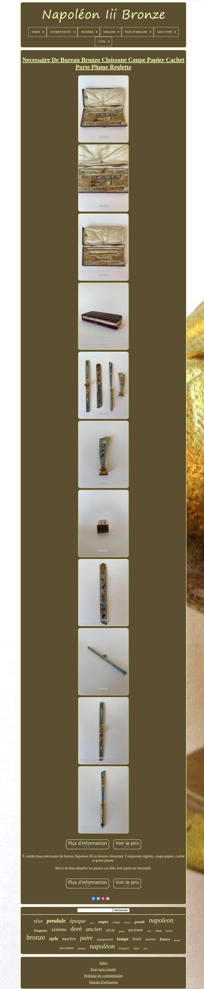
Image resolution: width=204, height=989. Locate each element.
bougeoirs (40, 930)
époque (78, 921)
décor (92, 923)
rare (145, 948)
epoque (81, 948)
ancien (94, 929)
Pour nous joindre (103, 969)
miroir (127, 922)
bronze (35, 937)
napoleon (161, 920)
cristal (158, 930)
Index (103, 963)
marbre (69, 938)
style (53, 938)
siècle (110, 930)
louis (136, 938)
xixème (59, 929)
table (136, 948)
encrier (177, 940)
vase (149, 930)
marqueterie (105, 939)
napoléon (102, 946)
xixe (38, 921)
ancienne (135, 929)
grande (139, 922)
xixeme (150, 939)
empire (103, 922)
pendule (56, 921)
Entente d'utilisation (103, 982)
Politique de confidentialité (103, 976)
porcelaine (66, 948)
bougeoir (124, 948)
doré (76, 928)
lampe (122, 938)
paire (86, 937)
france (165, 939)
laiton (169, 930)
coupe (116, 922)
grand (121, 931)
